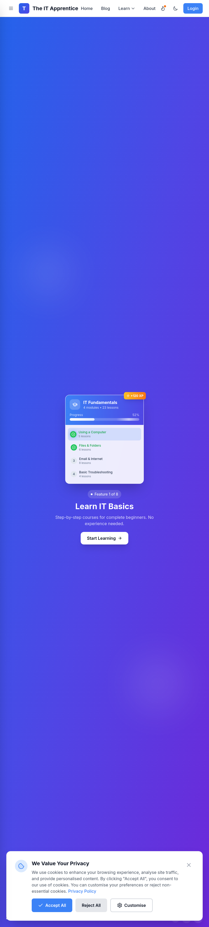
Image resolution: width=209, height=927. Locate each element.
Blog (105, 8)
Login (193, 8)
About (150, 8)
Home (87, 8)
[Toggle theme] (175, 8)
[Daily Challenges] (163, 8)
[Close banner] (189, 865)
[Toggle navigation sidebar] (11, 8)
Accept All (52, 905)
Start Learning (104, 538)
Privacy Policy (82, 891)
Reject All (91, 905)
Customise (131, 905)
